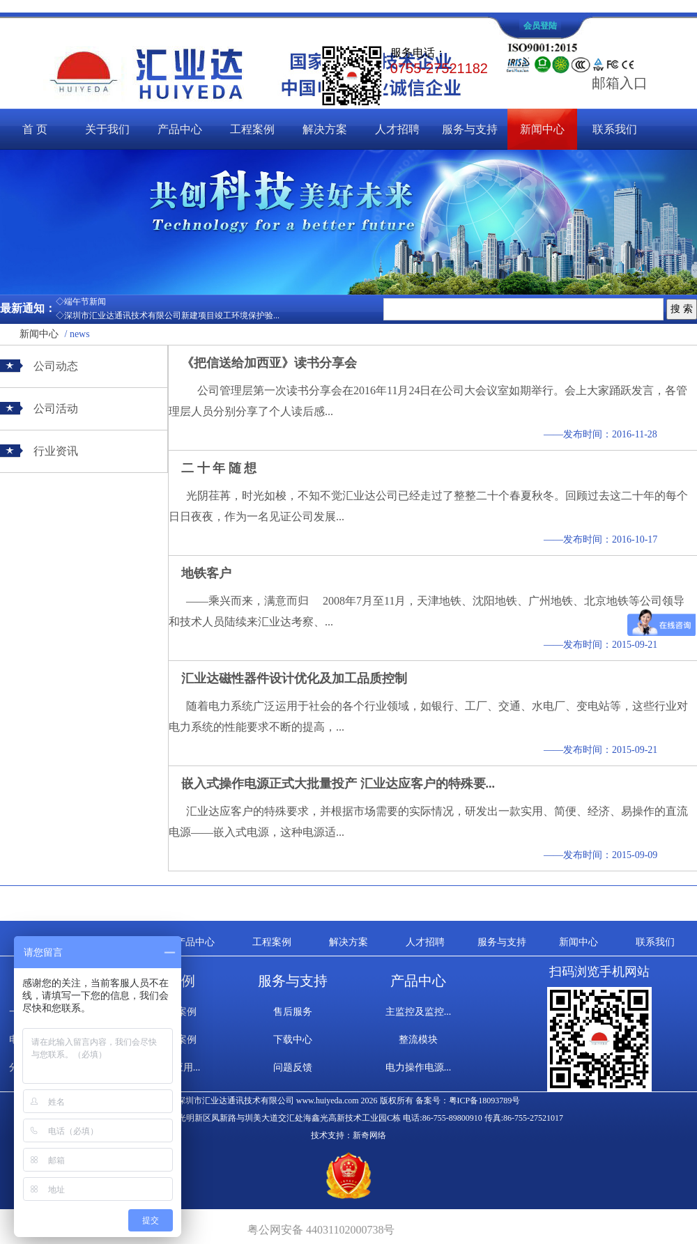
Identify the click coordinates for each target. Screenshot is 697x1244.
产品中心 (180, 129)
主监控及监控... (418, 1011)
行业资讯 (55, 451)
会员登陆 (540, 26)
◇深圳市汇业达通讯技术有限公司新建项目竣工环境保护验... (167, 315)
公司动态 (55, 366)
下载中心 (292, 1039)
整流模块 (418, 1039)
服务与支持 (470, 129)
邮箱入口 (620, 83)
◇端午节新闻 (81, 301)
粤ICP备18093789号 (485, 1100)
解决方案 (324, 129)
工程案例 (252, 129)
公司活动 (55, 408)
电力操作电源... (418, 1067)
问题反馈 (292, 1067)
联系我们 (614, 129)
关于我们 (107, 129)
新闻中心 (542, 129)
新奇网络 (369, 1135)
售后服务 (292, 1011)
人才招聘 (397, 129)
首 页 (34, 129)
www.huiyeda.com (327, 1100)
